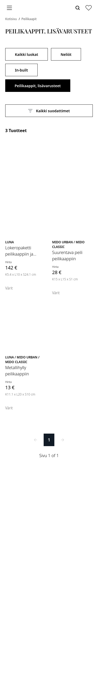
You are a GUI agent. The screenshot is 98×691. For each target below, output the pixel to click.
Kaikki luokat (26, 54)
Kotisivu (11, 19)
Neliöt (66, 54)
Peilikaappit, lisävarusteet (38, 85)
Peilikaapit (29, 19)
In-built (21, 70)
